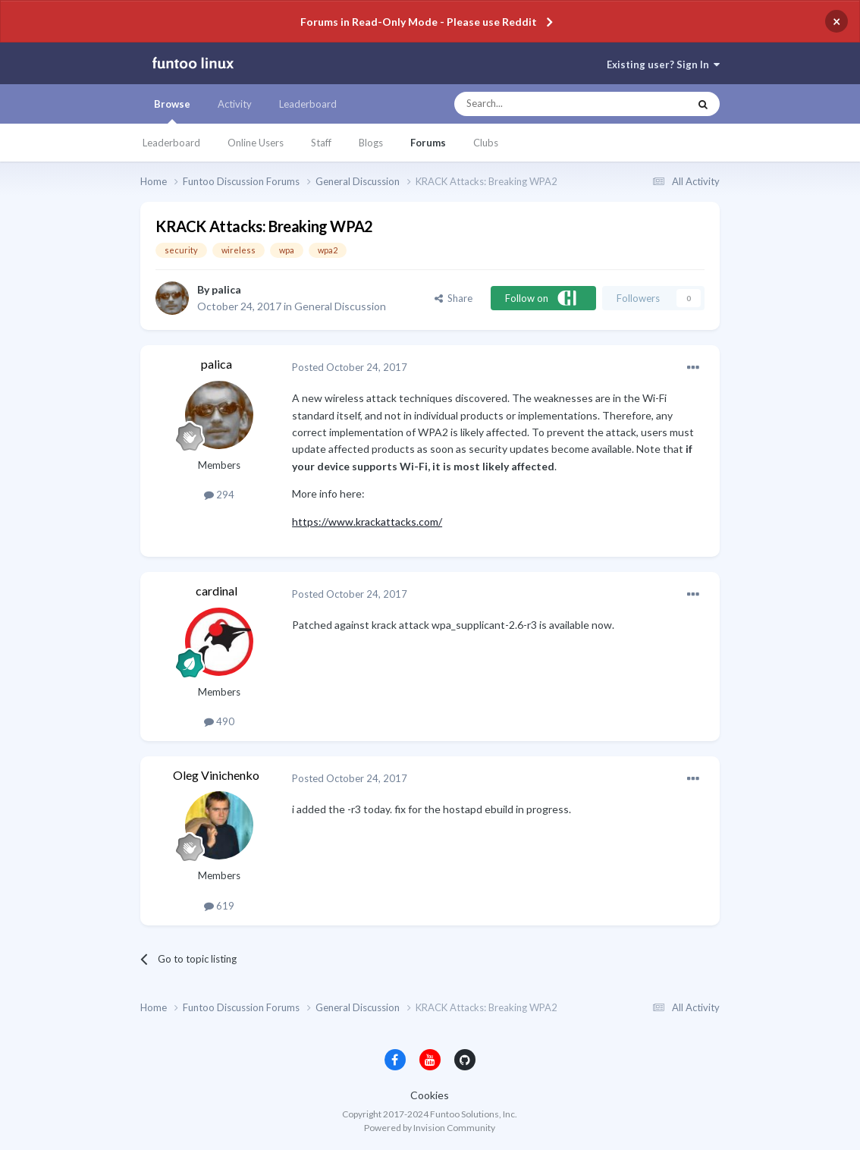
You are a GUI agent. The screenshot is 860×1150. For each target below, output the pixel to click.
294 (219, 495)
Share (453, 298)
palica (226, 289)
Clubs (485, 143)
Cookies (429, 1095)
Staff (321, 143)
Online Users (256, 143)
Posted (349, 367)
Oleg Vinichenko (216, 775)
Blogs (371, 143)
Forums (428, 143)
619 (219, 906)
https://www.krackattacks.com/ (367, 521)
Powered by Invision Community (429, 1127)
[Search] (541, 104)
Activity (235, 104)
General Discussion (340, 306)
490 (219, 721)
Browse (172, 111)
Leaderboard (171, 143)
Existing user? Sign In (663, 64)
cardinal (216, 590)
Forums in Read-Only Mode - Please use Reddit (418, 21)
